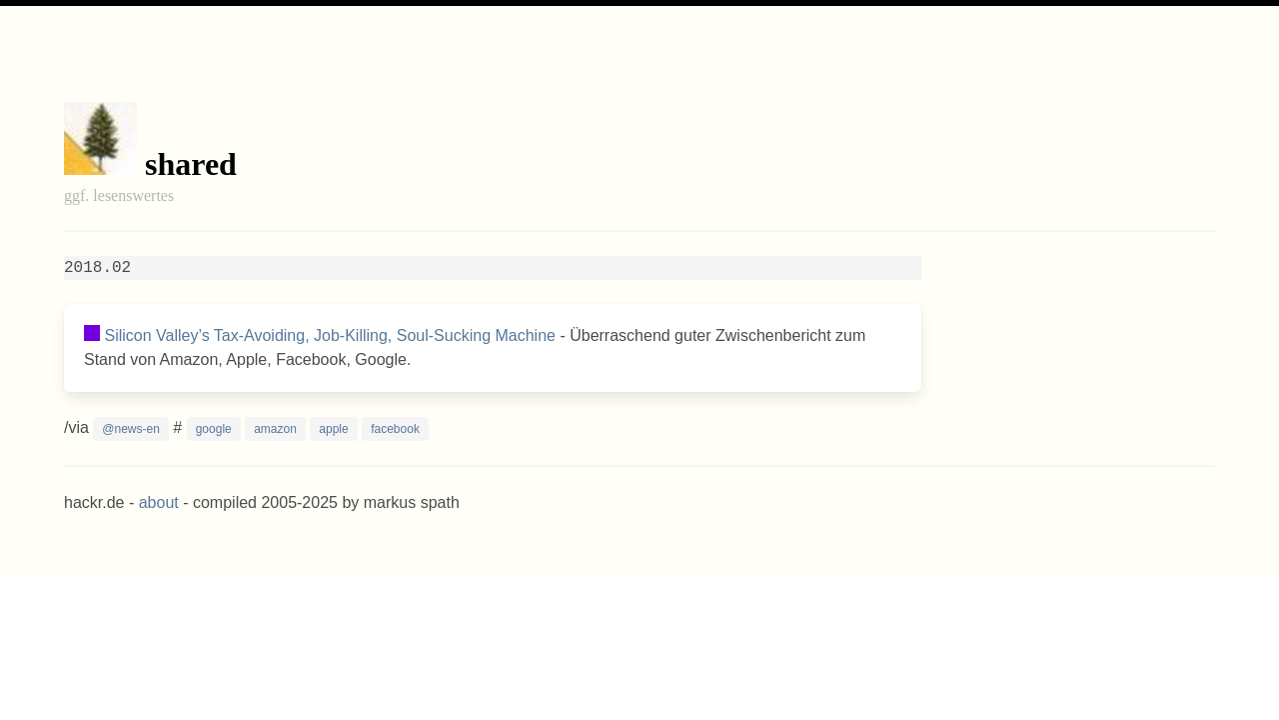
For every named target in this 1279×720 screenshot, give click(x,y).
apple (333, 429)
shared (191, 164)
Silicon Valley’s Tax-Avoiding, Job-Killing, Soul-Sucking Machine (330, 335)
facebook (395, 429)
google (214, 429)
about (159, 502)
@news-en (131, 429)
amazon (275, 429)
